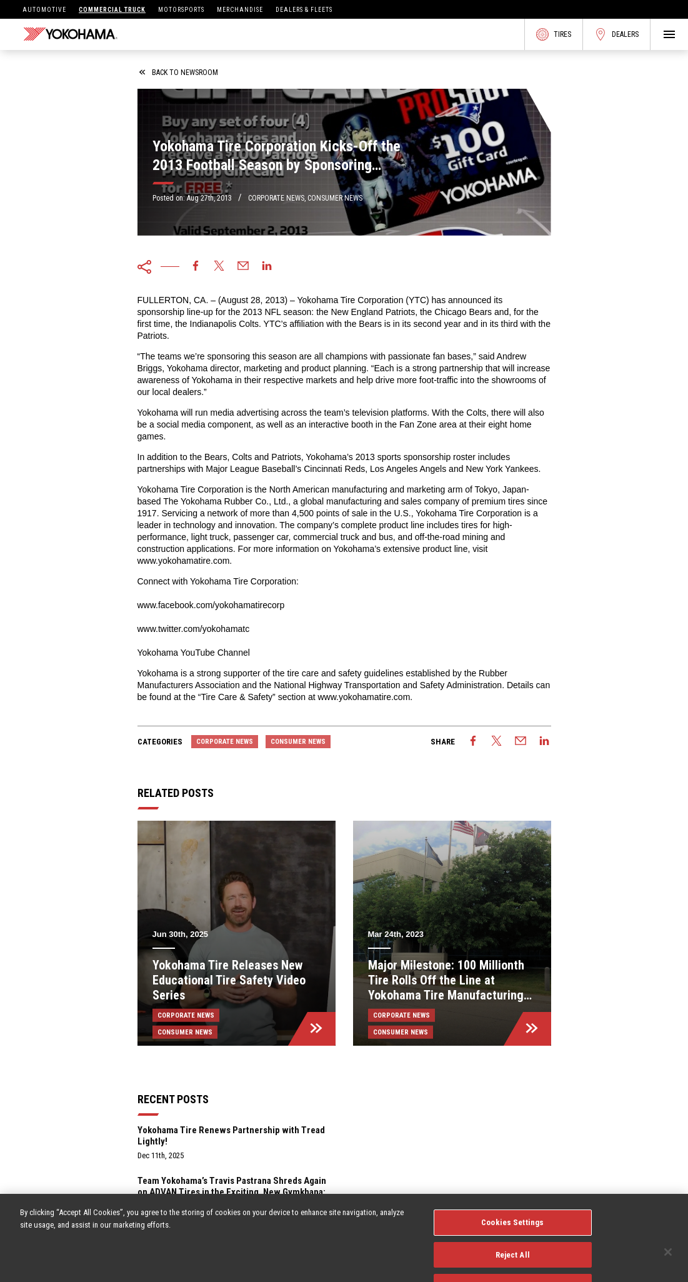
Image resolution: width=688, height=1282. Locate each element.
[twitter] (219, 267)
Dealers (616, 34)
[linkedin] (267, 267)
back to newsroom (178, 72)
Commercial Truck (112, 9)
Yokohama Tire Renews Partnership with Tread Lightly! (231, 1135)
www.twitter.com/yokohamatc (193, 629)
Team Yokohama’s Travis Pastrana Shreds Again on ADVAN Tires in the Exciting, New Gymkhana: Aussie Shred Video (231, 1192)
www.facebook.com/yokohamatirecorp (211, 605)
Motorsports (181, 9)
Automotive (44, 9)
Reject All (513, 1266)
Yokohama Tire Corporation (350, 300)
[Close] (668, 1264)
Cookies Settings (512, 1234)
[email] (243, 267)
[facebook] (195, 267)
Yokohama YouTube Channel (193, 653)
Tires (553, 34)
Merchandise (240, 9)
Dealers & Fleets (304, 9)
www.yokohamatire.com (183, 561)
